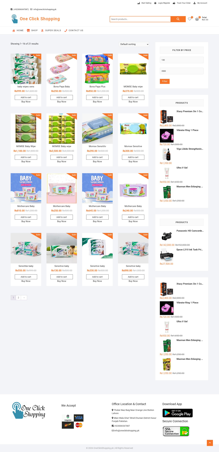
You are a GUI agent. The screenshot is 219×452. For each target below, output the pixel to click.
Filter (164, 81)
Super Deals (51, 30)
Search (178, 19)
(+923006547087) (20, 9)
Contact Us (73, 30)
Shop (32, 30)
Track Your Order (181, 3)
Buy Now (25, 101)
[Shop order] (134, 44)
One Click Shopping (40, 18)
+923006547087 (121, 426)
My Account (200, 3)
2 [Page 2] (18, 297)
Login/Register (162, 3)
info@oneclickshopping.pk (43, 9)
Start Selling (144, 3)
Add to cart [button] (26, 97)
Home (18, 30)
